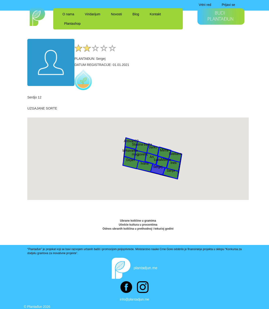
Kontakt (155, 14)
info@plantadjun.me (134, 299)
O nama (68, 14)
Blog (136, 14)
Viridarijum (92, 14)
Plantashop (72, 23)
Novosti (116, 14)
